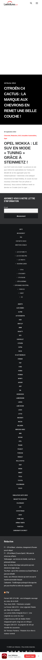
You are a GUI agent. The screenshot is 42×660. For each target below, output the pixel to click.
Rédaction (14, 135)
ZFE (20, 507)
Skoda (20, 468)
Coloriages (20, 503)
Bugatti (20, 331)
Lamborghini (20, 398)
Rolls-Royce (20, 461)
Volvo (20, 488)
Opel (5, 138)
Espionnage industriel (22, 285)
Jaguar (20, 382)
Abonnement (21, 233)
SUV (19, 135)
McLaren (20, 425)
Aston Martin (20, 316)
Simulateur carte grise (20, 495)
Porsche (20, 453)
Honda (20, 370)
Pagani (20, 445)
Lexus (20, 410)
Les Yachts (21, 260)
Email (6, 207)
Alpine (20, 312)
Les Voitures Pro (21, 256)
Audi (20, 320)
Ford (20, 367)
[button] (37, 3)
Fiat (20, 363)
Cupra (20, 347)
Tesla (20, 476)
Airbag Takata (20, 522)
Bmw (20, 327)
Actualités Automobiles (29, 135)
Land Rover (20, 406)
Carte (21, 229)
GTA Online (21, 277)
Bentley (20, 323)
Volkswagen (20, 484)
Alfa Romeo (20, 308)
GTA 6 (21, 269)
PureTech (20, 526)
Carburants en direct (20, 530)
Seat (20, 465)
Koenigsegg (20, 394)
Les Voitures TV (22, 252)
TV (7, 592)
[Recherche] (30, 3)
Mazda (20, 421)
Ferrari (20, 359)
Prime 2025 (20, 519)
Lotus (20, 414)
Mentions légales (21, 245)
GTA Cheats (21, 273)
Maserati (20, 418)
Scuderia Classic (22, 264)
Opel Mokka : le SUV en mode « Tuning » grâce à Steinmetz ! (21, 152)
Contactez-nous (21, 241)
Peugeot (20, 449)
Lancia (20, 402)
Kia (20, 390)
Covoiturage (20, 511)
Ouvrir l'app (30, 656)
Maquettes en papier (20, 499)
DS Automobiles (20, 355)
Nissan (20, 437)
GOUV (20, 515)
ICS (22, 297)
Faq (21, 237)
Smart (20, 472)
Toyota (20, 480)
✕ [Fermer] (39, 656)
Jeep (20, 386)
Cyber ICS (22, 289)
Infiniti (20, 378)
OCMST (22, 293)
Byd (20, 335)
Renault (20, 457)
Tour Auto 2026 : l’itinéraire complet (17, 604)
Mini (20, 433)
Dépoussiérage (21, 281)
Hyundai (20, 374)
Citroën (20, 343)
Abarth (20, 304)
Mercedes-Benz (20, 429)
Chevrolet (7, 135)
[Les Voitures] (11, 3)
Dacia (20, 351)
